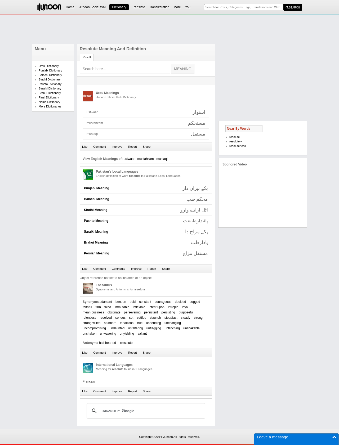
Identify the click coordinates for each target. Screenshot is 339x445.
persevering (132, 312)
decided (180, 302)
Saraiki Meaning (96, 231)
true (139, 323)
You (187, 7)
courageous (163, 302)
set (131, 318)
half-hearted (107, 343)
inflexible (139, 307)
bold (133, 302)
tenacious (126, 323)
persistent (151, 312)
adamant (106, 302)
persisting (168, 312)
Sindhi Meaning (96, 210)
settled (141, 318)
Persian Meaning (96, 253)
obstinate (114, 312)
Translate (138, 7)
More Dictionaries (50, 106)
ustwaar (129, 159)
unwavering (108, 333)
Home (70, 7)
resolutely (235, 141)
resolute (234, 136)
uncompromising (94, 328)
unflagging (153, 328)
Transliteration (159, 7)
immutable (122, 307)
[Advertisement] (169, 29)
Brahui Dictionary (50, 93)
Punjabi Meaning (96, 188)
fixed (107, 307)
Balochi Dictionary (50, 75)
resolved (106, 318)
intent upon (156, 307)
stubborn (110, 323)
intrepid (173, 307)
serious (120, 318)
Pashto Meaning (96, 221)
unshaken (89, 333)
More (177, 7)
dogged (195, 302)
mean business (93, 312)
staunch (155, 318)
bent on (120, 302)
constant (145, 302)
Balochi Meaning (96, 199)
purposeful (186, 312)
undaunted (116, 328)
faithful (87, 307)
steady (185, 318)
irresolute (125, 343)
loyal (185, 307)
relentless (89, 318)
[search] (145, 411)
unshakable (191, 328)
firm (98, 307)
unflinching (172, 328)
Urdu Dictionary (49, 66)
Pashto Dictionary (50, 84)
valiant (142, 333)
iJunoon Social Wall (92, 7)
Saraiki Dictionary (50, 88)
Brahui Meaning (96, 242)
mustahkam (145, 159)
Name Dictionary (49, 102)
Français (89, 381)
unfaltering (135, 328)
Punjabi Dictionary (50, 70)
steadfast (170, 318)
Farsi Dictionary (49, 97)
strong (198, 318)
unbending (153, 323)
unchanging (172, 323)
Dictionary (119, 7)
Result (87, 57)
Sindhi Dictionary (50, 79)
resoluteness (237, 145)
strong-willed (91, 323)
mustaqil (162, 159)
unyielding (127, 333)
